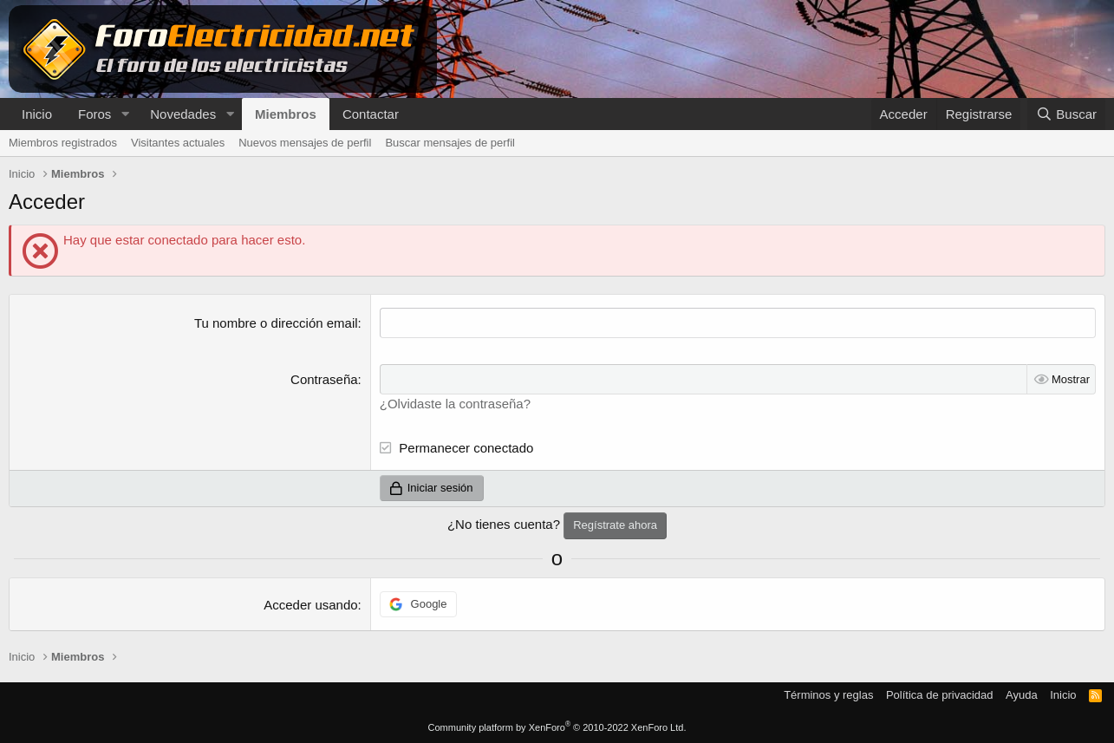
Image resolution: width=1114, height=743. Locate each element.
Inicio (37, 114)
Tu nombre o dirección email (276, 323)
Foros (94, 114)
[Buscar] (1066, 114)
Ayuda (1022, 694)
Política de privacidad (939, 694)
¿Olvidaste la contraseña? (455, 403)
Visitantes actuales (178, 142)
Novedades (183, 114)
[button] (125, 114)
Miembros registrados (63, 142)
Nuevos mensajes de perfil (304, 142)
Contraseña (324, 379)
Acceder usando (310, 604)
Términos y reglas (828, 694)
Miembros (285, 114)
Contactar (370, 114)
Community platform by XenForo (557, 727)
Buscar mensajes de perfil (450, 142)
